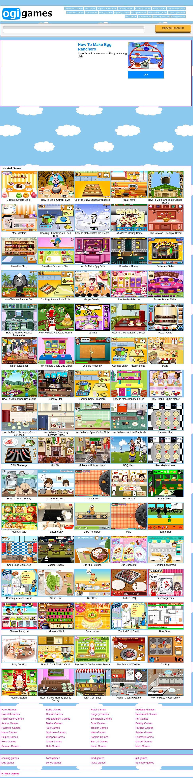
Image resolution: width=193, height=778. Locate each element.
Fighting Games (122, 12)
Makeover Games (75, 12)
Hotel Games (98, 709)
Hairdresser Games (12, 718)
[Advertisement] (34, 70)
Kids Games (91, 12)
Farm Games (8, 709)
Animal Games (9, 723)
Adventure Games (176, 8)
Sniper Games (9, 736)
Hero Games (8, 741)
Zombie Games (99, 736)
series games (53, 762)
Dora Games (98, 723)
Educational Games (157, 12)
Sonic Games (98, 746)
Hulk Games (53, 746)
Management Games (58, 718)
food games (97, 758)
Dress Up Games (177, 12)
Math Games (142, 746)
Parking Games (144, 727)
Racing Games (178, 16)
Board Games (159, 8)
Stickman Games (56, 732)
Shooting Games (161, 16)
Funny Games (106, 12)
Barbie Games (54, 723)
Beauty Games (143, 723)
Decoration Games (74, 8)
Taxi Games (53, 727)
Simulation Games (101, 718)
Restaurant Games (146, 714)
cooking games (10, 758)
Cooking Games (126, 8)
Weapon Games (55, 736)
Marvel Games (143, 741)
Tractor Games (99, 727)
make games (98, 762)
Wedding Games (145, 709)
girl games (141, 758)
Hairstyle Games (10, 727)
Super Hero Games (106, 8)
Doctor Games (54, 714)
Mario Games (9, 732)
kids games (7, 762)
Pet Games (141, 718)
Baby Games (53, 709)
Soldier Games (143, 732)
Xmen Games (54, 741)
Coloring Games (143, 8)
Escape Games (138, 12)
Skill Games (90, 8)
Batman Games (10, 746)
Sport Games (144, 16)
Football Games (144, 736)
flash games (53, 758)
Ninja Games (98, 732)
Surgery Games (100, 714)
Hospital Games (10, 714)
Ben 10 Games (99, 741)
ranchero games (144, 762)
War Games (131, 16)
